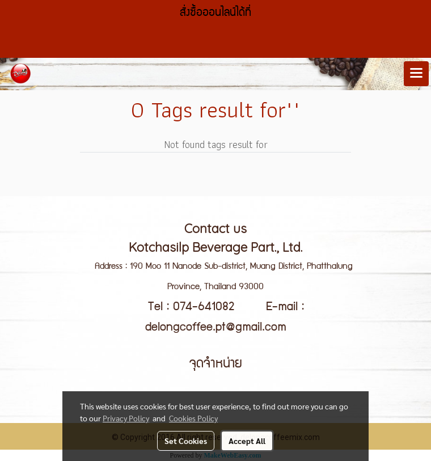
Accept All (247, 440)
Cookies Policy (193, 418)
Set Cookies (185, 440)
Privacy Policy (126, 418)
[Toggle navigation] (416, 73)
